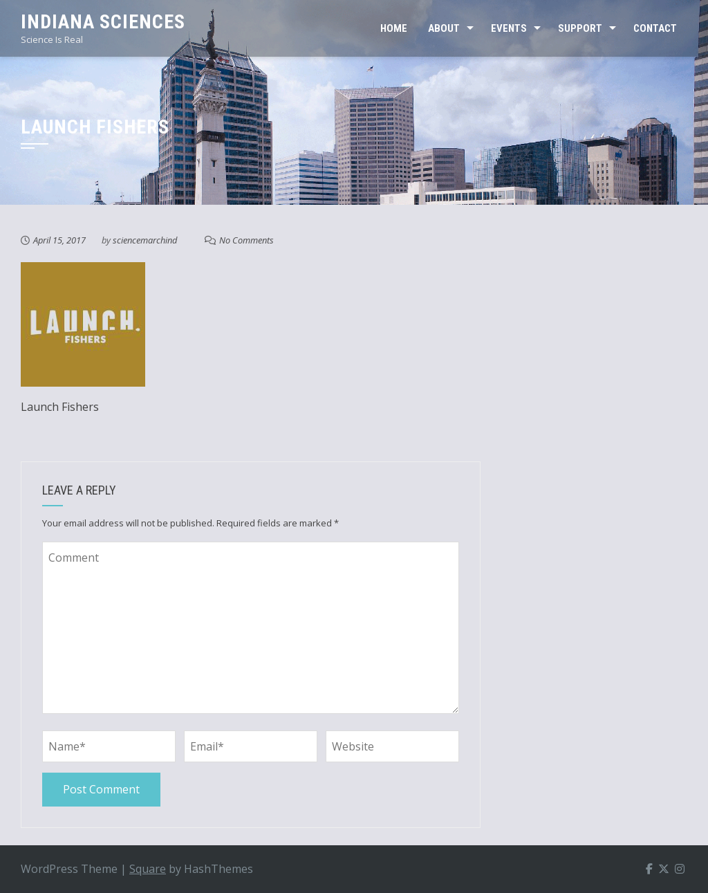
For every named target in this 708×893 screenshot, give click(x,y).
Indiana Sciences (103, 21)
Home (393, 28)
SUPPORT (580, 28)
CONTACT (655, 28)
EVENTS (509, 28)
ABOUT (444, 28)
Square (147, 868)
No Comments (246, 240)
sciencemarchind (145, 240)
